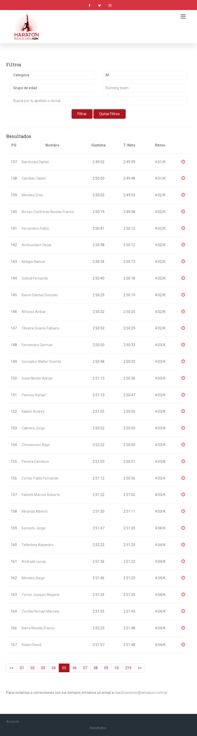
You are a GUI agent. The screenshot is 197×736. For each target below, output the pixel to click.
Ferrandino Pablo (35, 228)
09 (106, 668)
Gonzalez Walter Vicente (41, 362)
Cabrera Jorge (33, 428)
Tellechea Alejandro (38, 545)
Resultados (98, 728)
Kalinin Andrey (33, 411)
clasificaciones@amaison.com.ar (141, 693)
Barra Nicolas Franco (38, 628)
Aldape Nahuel (33, 262)
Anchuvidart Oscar (37, 245)
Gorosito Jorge (33, 528)
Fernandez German (37, 345)
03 (43, 668)
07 (85, 668)
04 (54, 668)
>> (140, 668)
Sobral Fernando (35, 278)
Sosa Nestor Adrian (37, 378)
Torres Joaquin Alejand (40, 595)
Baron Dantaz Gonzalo (40, 295)
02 (33, 668)
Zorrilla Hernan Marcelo (40, 611)
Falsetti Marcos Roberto (41, 495)
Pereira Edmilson (35, 461)
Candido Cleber (34, 178)
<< (11, 668)
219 (128, 668)
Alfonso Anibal (33, 312)
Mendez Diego (33, 578)
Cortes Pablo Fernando (40, 478)
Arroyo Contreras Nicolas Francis (48, 212)
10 (117, 668)
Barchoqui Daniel (35, 162)
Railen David (31, 645)
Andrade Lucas (34, 561)
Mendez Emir (32, 195)
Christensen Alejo (36, 445)
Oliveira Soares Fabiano (41, 328)
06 (75, 668)
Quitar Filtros (109, 114)
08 (96, 668)
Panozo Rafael (34, 395)
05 (64, 668)
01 (22, 668)
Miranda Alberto (35, 511)
